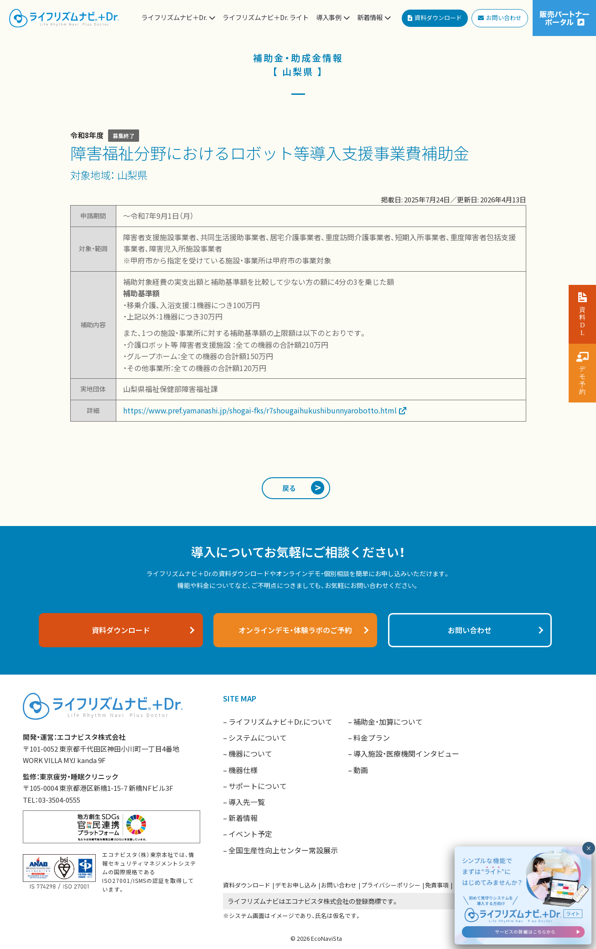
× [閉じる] (588, 848)
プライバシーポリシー (390, 885)
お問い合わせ (339, 885)
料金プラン (371, 737)
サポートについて (257, 785)
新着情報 (243, 817)
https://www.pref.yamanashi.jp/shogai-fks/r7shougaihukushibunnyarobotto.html (260, 410)
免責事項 (437, 885)
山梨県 (132, 174)
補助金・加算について (388, 721)
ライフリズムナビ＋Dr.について (280, 721)
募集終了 (124, 135)
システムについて (257, 737)
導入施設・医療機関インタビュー (406, 753)
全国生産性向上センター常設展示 (283, 850)
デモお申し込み (295, 885)
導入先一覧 (246, 801)
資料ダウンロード (246, 885)
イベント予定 (250, 833)
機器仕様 (243, 769)
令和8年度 (87, 134)
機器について (250, 753)
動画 (360, 769)
